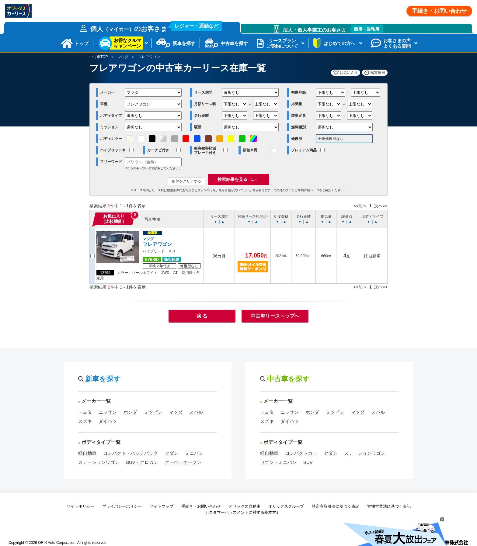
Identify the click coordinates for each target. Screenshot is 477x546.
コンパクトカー (301, 453)
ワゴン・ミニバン (278, 462)
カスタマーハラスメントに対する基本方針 (242, 512)
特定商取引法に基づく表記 (335, 506)
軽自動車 (87, 453)
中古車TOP (98, 57)
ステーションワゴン (98, 462)
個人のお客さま (156, 27)
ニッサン (108, 412)
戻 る (202, 316)
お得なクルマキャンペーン (127, 43)
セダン (171, 453)
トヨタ (85, 412)
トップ (82, 43)
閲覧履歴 (378, 73)
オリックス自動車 (244, 506)
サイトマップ (161, 506)
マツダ (122, 57)
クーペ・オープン (183, 462)
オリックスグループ (286, 506)
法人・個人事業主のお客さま (333, 29)
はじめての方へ (339, 43)
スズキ (85, 421)
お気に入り (348, 73)
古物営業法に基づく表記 (389, 506)
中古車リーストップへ (275, 316)
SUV (308, 462)
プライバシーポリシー (122, 506)
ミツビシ (153, 412)
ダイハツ (108, 421)
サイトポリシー (80, 506)
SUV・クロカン (142, 462)
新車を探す (183, 43)
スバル (196, 412)
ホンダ (130, 412)
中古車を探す (234, 43)
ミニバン (194, 453)
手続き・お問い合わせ (439, 11)
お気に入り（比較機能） (114, 219)
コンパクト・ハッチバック (130, 453)
